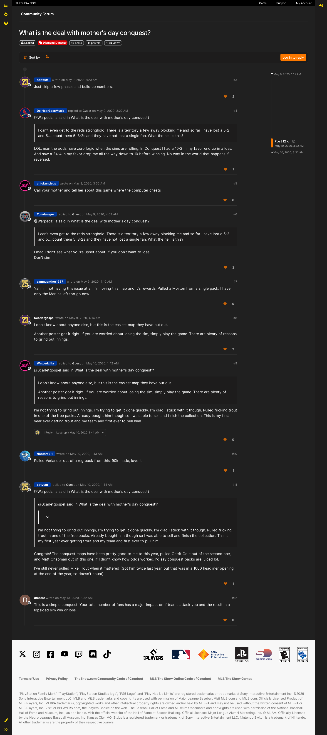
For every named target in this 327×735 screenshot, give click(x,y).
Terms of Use (29, 678)
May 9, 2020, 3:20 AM (81, 80)
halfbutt (42, 80)
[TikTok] (107, 654)
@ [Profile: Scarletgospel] (47, 370)
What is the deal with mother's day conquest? (110, 117)
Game (263, 3)
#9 (235, 363)
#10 (234, 454)
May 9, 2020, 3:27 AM (112, 110)
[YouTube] (64, 654)
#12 (234, 598)
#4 (235, 110)
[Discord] (93, 654)
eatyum (42, 484)
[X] (22, 654)
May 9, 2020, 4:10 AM (96, 281)
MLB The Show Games (235, 678)
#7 (235, 281)
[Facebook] (50, 654)
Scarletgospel (44, 318)
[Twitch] (78, 654)
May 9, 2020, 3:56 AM (89, 183)
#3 (235, 80)
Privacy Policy (57, 678)
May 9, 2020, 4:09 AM (102, 214)
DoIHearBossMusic (50, 110)
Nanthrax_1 (45, 454)
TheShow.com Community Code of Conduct (108, 678)
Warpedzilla (45, 363)
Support (281, 3)
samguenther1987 (50, 281)
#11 (235, 484)
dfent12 (39, 598)
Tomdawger (45, 214)
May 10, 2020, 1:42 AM (102, 363)
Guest (87, 110)
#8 (235, 318)
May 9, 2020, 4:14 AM (84, 318)
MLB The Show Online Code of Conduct (180, 678)
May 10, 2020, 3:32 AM (76, 598)
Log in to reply (293, 57)
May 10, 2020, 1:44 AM (96, 484)
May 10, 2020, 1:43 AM (86, 454)
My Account (304, 3)
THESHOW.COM (25, 3)
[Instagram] (36, 654)
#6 (235, 214)
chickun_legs (46, 183)
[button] (6, 720)
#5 (235, 183)
